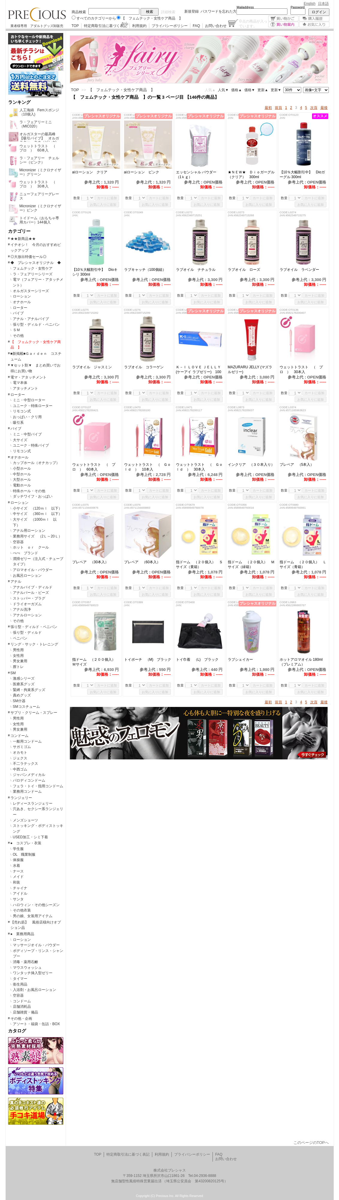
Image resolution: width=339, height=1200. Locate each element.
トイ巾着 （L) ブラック (200, 659)
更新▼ (276, 90)
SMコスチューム (26, 707)
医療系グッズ (23, 684)
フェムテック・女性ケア (32, 268)
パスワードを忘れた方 (218, 11)
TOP (75, 26)
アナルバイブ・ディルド (32, 587)
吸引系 (18, 422)
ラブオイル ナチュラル (197, 270)
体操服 (18, 860)
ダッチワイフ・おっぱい (32, 496)
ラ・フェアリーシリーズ (32, 274)
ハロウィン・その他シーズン (36, 905)
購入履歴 (314, 18)
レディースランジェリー (32, 803)
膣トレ (18, 667)
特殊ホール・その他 (29, 491)
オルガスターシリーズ (31, 291)
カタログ (17, 1030)
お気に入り (314, 24)
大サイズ (20, 440)
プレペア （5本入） (297, 464)
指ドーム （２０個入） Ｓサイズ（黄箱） (199, 564)
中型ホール (22, 474)
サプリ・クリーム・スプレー (33, 713)
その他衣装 (22, 910)
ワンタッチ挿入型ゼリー (32, 973)
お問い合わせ (216, 26)
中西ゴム (20, 769)
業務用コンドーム (27, 791)
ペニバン (20, 638)
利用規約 (139, 26)
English (309, 3)
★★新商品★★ (23, 239)
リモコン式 (22, 411)
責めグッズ (22, 695)
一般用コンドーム (27, 741)
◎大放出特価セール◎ (28, 257)
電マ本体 (20, 383)
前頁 (278, 108)
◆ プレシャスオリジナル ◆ (35, 263)
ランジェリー (21, 798)
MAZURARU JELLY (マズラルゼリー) (250, 369)
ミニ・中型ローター (29, 400)
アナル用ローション (29, 530)
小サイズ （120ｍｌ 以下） (37, 508)
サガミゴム (22, 747)
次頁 (313, 108)
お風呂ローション (27, 575)
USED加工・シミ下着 (30, 837)
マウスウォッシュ (27, 967)
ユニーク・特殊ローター (32, 406)
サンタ (18, 899)
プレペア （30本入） (90, 562)
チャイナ (20, 888)
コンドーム (19, 736)
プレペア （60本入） (144, 562)
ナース (18, 871)
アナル (15, 581)
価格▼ (249, 90)
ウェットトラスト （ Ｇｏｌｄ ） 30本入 (199, 466)
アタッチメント (25, 388)
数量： (78, 198)
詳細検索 (168, 12)
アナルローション (27, 615)
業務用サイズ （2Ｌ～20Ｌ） (37, 536)
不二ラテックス (25, 764)
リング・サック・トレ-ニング (34, 644)
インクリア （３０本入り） (252, 464)
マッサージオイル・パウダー (36, 945)
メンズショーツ (25, 820)
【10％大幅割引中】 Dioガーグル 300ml (302, 174)
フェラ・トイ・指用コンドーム (38, 786)
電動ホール (22, 485)
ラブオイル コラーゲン (144, 367)
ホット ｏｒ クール (32, 547)
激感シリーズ (23, 678)
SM (13, 673)
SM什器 (19, 701)
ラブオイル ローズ (244, 270)
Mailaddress (245, 7)
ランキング (19, 102)
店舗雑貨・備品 (25, 1012)
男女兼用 (20, 661)
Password (298, 7)
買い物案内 (283, 24)
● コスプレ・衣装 (25, 843)
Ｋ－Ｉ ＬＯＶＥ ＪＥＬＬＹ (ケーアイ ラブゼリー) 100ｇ (198, 369)
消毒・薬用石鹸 (25, 962)
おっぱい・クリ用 (27, 417)
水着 (16, 865)
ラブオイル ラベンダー (299, 270)
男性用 (18, 650)
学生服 (18, 849)
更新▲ (262, 90)
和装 (16, 882)
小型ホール (22, 468)
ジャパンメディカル (29, 775)
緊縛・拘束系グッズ (29, 690)
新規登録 (191, 11)
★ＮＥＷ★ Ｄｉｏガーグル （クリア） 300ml (252, 174)
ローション (22, 296)
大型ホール (22, 479)
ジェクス (20, 758)
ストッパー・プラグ (29, 598)
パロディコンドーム (29, 780)
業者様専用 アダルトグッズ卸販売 (36, 26)
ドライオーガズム (27, 604)
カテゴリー (19, 231)
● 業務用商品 (22, 934)
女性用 (18, 656)
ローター (20, 308)
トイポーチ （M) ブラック (148, 659)
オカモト (20, 752)
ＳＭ (16, 330)
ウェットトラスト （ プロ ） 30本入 (301, 369)
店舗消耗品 (22, 1006)
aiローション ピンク (141, 172)
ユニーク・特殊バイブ (31, 445)
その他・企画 (21, 1018)
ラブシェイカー (240, 659)
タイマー (20, 979)
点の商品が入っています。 (253, 23)
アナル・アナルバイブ (31, 319)
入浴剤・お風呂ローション (34, 990)
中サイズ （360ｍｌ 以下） (37, 514)
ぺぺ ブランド (25, 553)
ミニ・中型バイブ (27, 434)
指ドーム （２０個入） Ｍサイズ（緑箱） (251, 564)
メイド (18, 877)
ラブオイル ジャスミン (92, 367)
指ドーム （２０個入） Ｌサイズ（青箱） (303, 564)
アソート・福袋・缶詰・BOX (36, 1024)
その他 (18, 336)
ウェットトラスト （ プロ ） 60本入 (93, 466)
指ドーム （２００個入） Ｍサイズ (95, 661)
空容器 (18, 542)
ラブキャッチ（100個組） (148, 270)
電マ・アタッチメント (28, 377)
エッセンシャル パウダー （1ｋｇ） (198, 174)
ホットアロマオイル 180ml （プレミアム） (303, 661)
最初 (268, 108)
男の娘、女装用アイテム (32, 916)
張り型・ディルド (27, 632)
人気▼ (223, 90)
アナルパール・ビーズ (31, 593)
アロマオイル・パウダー (32, 570)
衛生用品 (20, 984)
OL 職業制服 (26, 854)
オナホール (22, 302)
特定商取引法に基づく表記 (105, 26)
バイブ (18, 313)
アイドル (20, 893)
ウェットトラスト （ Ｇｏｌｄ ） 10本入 (147, 466)
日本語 (323, 3)
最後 (324, 108)
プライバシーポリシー (170, 26)
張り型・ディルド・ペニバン (36, 324)
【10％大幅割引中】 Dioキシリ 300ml (94, 272)
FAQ (196, 26)
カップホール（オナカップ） (36, 463)
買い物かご (283, 18)
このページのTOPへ (311, 1142)
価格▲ (236, 90)
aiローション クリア (95, 172)
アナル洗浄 (22, 609)
